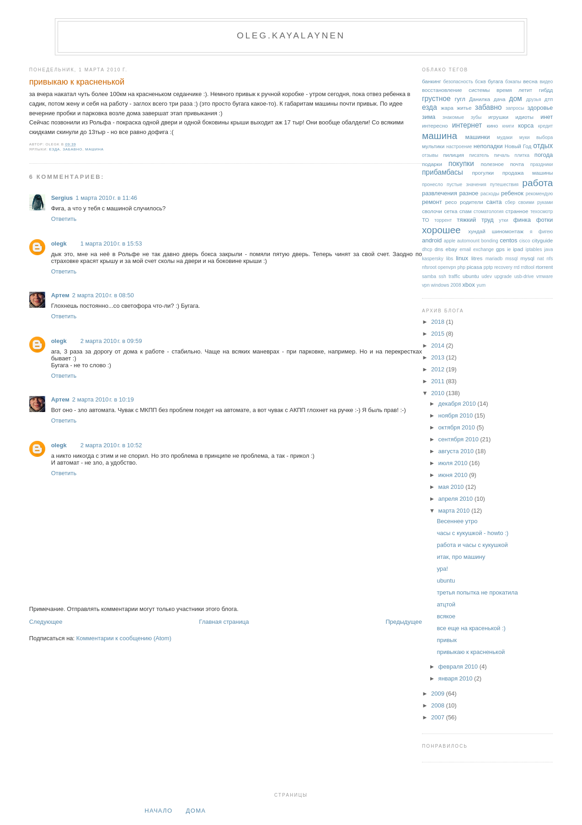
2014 (438, 345)
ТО (425, 220)
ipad (518, 249)
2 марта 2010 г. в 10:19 (103, 399)
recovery (503, 267)
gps (500, 249)
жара (447, 108)
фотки (544, 219)
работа (537, 182)
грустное (436, 98)
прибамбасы (442, 172)
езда (54, 149)
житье (464, 108)
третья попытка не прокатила (477, 592)
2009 (438, 693)
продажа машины (527, 173)
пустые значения (466, 184)
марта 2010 (454, 510)
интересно (435, 126)
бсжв (480, 81)
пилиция (453, 155)
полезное (492, 164)
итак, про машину (461, 556)
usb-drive (524, 276)
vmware (544, 276)
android (432, 240)
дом (515, 98)
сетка (450, 211)
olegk (59, 243)
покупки (461, 163)
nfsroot (429, 267)
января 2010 (456, 678)
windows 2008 (446, 285)
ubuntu (471, 276)
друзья (533, 99)
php (461, 267)
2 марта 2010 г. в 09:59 (111, 341)
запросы (515, 108)
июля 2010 (454, 463)
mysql (527, 258)
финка (522, 219)
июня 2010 (453, 474)
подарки (432, 164)
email (465, 249)
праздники (541, 164)
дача (500, 99)
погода (543, 154)
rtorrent (544, 267)
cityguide (542, 240)
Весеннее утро (457, 521)
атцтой (446, 604)
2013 (438, 357)
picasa (474, 267)
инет (546, 116)
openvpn (447, 267)
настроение (459, 146)
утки (503, 220)
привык (446, 640)
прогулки (483, 173)
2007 (438, 717)
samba (429, 276)
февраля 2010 (459, 666)
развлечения (439, 193)
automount (468, 240)
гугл (460, 99)
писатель (479, 155)
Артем (60, 295)
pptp (488, 267)
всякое (446, 616)
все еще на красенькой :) (471, 628)
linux (462, 258)
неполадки (488, 146)
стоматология (489, 211)
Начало (158, 810)
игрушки (498, 117)
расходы (490, 193)
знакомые (453, 117)
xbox (468, 284)
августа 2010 (456, 451)
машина (94, 149)
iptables (534, 249)
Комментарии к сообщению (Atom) (123, 638)
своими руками (535, 202)
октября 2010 (457, 427)
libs (450, 258)
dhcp (427, 249)
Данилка (479, 99)
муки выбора (536, 137)
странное (516, 211)
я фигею (541, 231)
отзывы (430, 155)
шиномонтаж (507, 231)
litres (477, 258)
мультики (433, 146)
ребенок (512, 193)
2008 (438, 705)
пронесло (432, 184)
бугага (495, 81)
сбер (510, 202)
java (548, 249)
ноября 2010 (456, 415)
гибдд (546, 90)
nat (540, 258)
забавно (72, 149)
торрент (443, 220)
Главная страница (224, 621)
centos (508, 240)
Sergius (62, 197)
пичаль (501, 155)
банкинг (431, 81)
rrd (517, 267)
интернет (467, 125)
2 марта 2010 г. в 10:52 (111, 445)
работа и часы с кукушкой (472, 544)
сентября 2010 (459, 439)
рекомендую (539, 193)
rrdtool (527, 267)
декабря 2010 (458, 403)
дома (196, 810)
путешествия (504, 184)
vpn (426, 285)
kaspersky (432, 258)
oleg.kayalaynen (291, 35)
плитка (521, 155)
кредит (545, 126)
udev (486, 276)
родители (471, 202)
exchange (483, 249)
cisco (524, 240)
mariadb (494, 258)
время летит (514, 90)
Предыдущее (403, 621)
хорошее (441, 230)
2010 (438, 393)
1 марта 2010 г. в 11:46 (106, 197)
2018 (438, 321)
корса (526, 125)
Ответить (64, 218)
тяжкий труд (475, 219)
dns (438, 249)
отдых (543, 146)
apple (449, 240)
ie (509, 249)
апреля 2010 (456, 498)
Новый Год (518, 146)
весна (530, 81)
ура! (442, 568)
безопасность (458, 81)
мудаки (505, 137)
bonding (489, 240)
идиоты (524, 117)
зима (428, 116)
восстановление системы (456, 90)
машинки (477, 137)
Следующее (46, 621)
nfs (549, 258)
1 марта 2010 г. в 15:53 (111, 243)
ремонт (432, 201)
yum (481, 285)
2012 (438, 369)
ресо (451, 202)
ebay (451, 249)
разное (468, 193)
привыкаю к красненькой (76, 81)
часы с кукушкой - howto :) (472, 533)
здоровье (540, 107)
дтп (549, 99)
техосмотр (541, 211)
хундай (477, 231)
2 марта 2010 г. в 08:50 (103, 295)
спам (465, 211)
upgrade (503, 276)
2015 (438, 333)
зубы (476, 117)
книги (508, 126)
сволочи (432, 211)
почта (517, 164)
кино (492, 126)
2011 (438, 381)
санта (494, 201)
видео (546, 81)
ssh (442, 276)
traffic (454, 276)
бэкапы (513, 81)
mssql (511, 258)
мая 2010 (451, 486)
